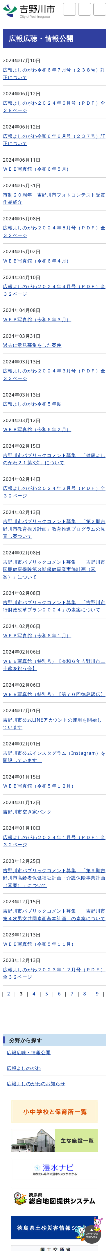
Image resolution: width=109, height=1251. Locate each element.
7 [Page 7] (72, 994)
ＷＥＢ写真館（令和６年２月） (37, 429)
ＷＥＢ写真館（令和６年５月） (37, 169)
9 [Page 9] (97, 994)
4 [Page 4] (34, 994)
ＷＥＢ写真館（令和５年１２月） (39, 786)
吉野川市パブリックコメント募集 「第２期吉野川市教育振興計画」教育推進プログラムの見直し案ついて (54, 528)
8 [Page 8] (84, 994)
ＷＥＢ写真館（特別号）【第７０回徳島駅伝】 (54, 694)
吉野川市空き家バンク (27, 812)
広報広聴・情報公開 (29, 1052)
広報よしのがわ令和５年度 (32, 404)
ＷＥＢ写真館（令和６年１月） (37, 635)
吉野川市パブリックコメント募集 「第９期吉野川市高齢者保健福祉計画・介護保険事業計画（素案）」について (54, 877)
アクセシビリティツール (84, 9)
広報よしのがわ (24, 1068)
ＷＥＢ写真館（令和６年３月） (37, 319)
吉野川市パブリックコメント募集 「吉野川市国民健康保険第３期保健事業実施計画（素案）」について (54, 569)
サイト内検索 (69, 9)
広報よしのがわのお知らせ (36, 1083)
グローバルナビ (99, 9)
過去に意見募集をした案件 (32, 345)
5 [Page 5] (46, 994)
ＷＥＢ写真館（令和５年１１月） (39, 944)
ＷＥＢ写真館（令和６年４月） (37, 261)
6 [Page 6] (59, 994)
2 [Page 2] (8, 994)
